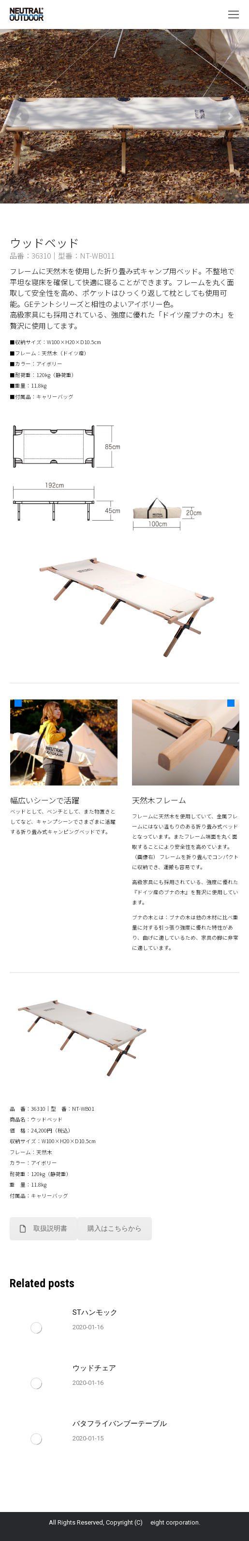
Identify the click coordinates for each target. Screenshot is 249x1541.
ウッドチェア (94, 1368)
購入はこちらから (115, 1228)
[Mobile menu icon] (233, 14)
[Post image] (36, 1327)
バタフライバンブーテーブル (120, 1423)
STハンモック (95, 1312)
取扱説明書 (43, 1228)
